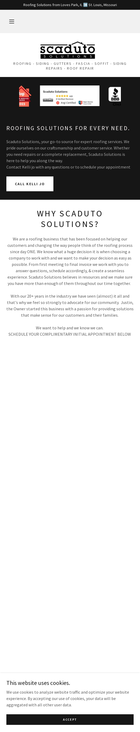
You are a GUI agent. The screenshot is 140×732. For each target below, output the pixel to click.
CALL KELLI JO (30, 183)
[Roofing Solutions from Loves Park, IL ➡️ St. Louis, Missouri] (70, 5)
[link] (70, 49)
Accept (70, 719)
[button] (11, 21)
